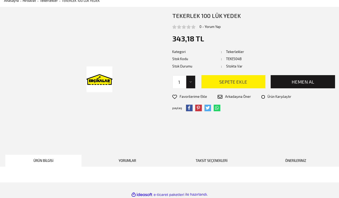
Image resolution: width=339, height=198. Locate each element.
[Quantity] (184, 82)
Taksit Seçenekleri (211, 160)
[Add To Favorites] (189, 96)
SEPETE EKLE (233, 82)
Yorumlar (127, 160)
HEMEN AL (303, 82)
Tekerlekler (235, 52)
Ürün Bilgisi (43, 160)
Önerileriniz (295, 160)
